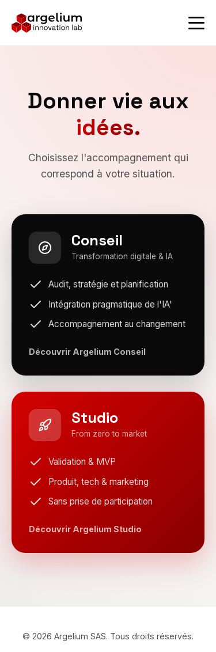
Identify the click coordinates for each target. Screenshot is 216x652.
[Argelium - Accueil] (47, 23)
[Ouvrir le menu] (196, 23)
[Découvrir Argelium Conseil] (108, 295)
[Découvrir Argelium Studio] (108, 472)
